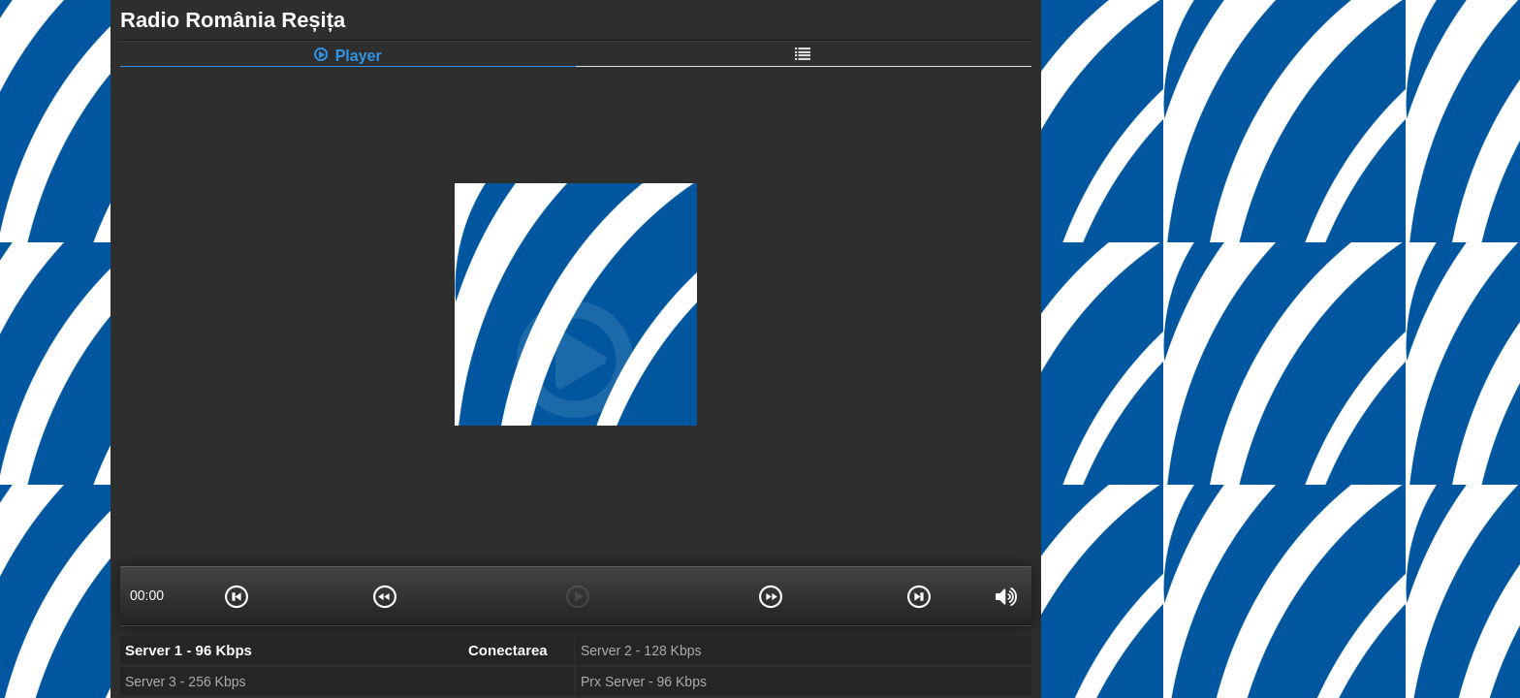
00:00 (147, 595)
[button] (237, 595)
